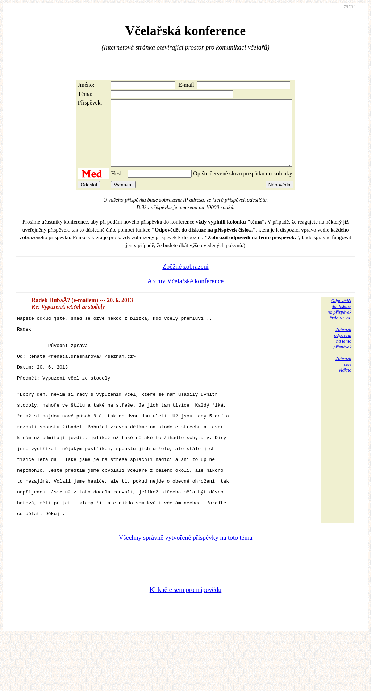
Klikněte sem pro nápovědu (185, 643)
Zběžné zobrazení (185, 279)
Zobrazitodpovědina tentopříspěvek (342, 351)
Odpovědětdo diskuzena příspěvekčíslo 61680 (339, 322)
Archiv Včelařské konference (185, 294)
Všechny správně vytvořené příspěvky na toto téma (186, 590)
